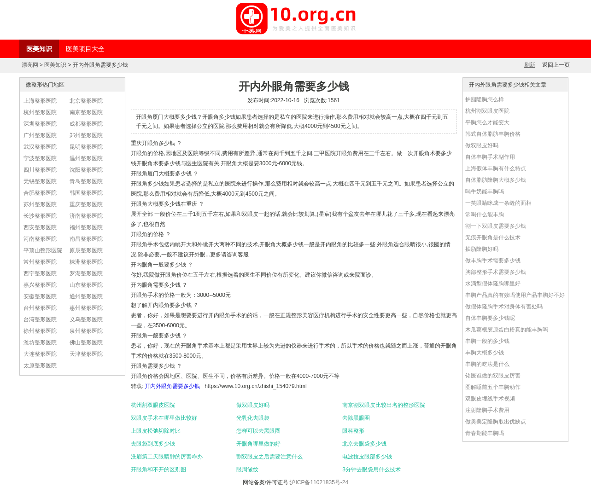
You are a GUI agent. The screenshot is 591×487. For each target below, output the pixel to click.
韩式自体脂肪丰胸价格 (493, 134)
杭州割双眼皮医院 (153, 405)
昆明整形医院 (86, 147)
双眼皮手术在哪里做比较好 (164, 418)
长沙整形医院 (40, 216)
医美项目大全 (85, 48)
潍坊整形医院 (40, 342)
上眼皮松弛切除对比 (156, 431)
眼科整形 (353, 431)
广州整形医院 (40, 135)
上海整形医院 (40, 101)
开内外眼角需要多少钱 (172, 386)
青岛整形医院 (86, 181)
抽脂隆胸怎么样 (484, 99)
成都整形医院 (86, 124)
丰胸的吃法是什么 (487, 364)
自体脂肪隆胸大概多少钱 (495, 180)
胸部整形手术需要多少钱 (495, 272)
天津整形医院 (86, 354)
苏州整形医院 (40, 204)
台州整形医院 (40, 308)
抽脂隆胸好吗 (481, 249)
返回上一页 (556, 65)
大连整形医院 (40, 354)
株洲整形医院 (86, 262)
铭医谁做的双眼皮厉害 (493, 375)
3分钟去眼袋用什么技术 (371, 469)
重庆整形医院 (86, 204)
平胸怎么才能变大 (487, 122)
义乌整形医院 (86, 319)
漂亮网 (30, 65)
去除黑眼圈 (356, 418)
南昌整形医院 (86, 239)
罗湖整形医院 (86, 273)
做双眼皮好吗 (252, 405)
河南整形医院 (40, 239)
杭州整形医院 (40, 112)
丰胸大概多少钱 (484, 352)
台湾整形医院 (40, 319)
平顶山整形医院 (42, 250)
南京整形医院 (86, 112)
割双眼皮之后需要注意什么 (269, 456)
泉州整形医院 (86, 331)
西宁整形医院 (40, 273)
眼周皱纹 (247, 469)
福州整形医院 (86, 227)
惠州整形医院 (86, 308)
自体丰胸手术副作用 (490, 157)
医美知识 (39, 48)
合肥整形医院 (40, 193)
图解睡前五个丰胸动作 (493, 387)
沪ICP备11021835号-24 (319, 482)
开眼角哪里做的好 (258, 444)
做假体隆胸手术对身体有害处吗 (504, 306)
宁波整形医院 (40, 158)
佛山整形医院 (86, 342)
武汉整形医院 (40, 147)
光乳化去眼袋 (252, 418)
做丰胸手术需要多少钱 (493, 260)
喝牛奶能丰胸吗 (484, 191)
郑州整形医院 (86, 135)
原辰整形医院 (86, 250)
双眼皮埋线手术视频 (490, 398)
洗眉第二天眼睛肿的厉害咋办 (167, 456)
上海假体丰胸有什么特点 (495, 168)
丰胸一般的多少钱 (487, 341)
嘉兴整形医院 (40, 285)
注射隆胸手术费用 (487, 410)
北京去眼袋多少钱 (364, 444)
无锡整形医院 (40, 181)
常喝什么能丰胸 (484, 214)
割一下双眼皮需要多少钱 (495, 226)
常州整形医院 (40, 262)
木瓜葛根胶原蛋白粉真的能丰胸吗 (506, 329)
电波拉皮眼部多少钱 (367, 456)
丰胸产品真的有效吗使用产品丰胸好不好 (515, 295)
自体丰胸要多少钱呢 (490, 318)
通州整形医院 (86, 296)
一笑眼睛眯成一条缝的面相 (498, 203)
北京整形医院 (86, 101)
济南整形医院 (86, 216)
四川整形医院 (40, 170)
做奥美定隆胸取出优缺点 (495, 421)
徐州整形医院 (40, 331)
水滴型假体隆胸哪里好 (493, 283)
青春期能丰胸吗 (484, 433)
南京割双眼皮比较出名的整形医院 (383, 405)
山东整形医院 (86, 285)
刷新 (529, 65)
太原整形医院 (40, 365)
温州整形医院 (86, 158)
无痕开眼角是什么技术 (493, 237)
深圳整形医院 (40, 124)
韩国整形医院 (86, 193)
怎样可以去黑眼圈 (258, 431)
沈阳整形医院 (86, 170)
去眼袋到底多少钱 (153, 444)
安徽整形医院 (40, 296)
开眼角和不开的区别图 (158, 469)
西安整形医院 (40, 227)
